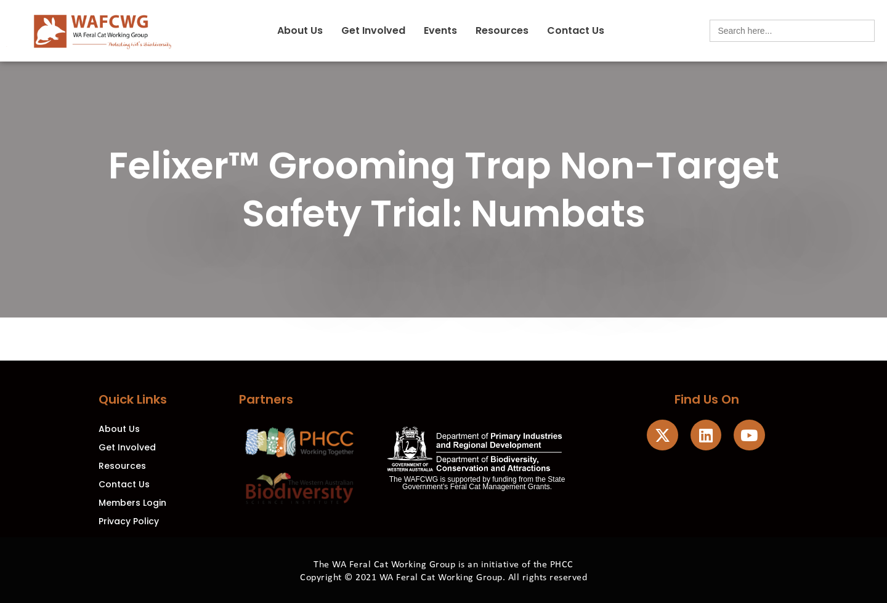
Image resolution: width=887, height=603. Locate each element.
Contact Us (575, 30)
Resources (502, 30)
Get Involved (373, 30)
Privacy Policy (129, 521)
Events (440, 30)
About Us (300, 30)
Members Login (132, 503)
